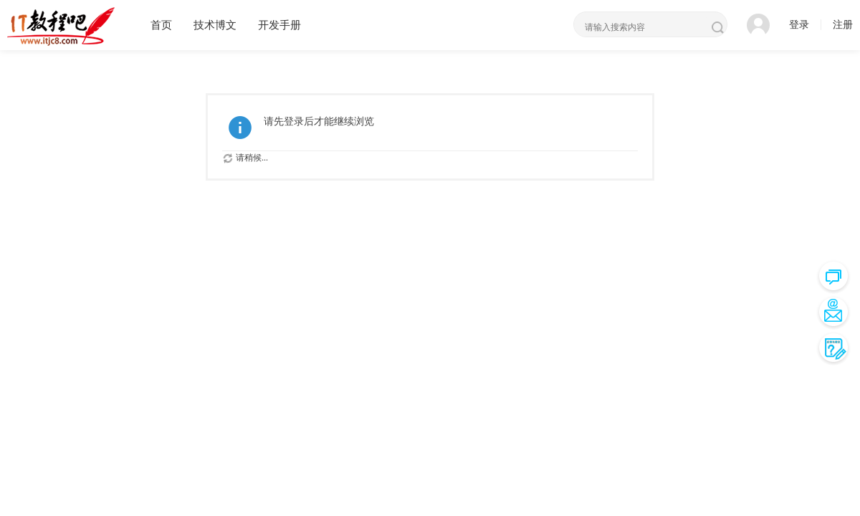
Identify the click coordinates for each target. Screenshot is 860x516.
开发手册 (279, 25)
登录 (799, 24)
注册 (843, 24)
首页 (161, 25)
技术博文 (215, 25)
